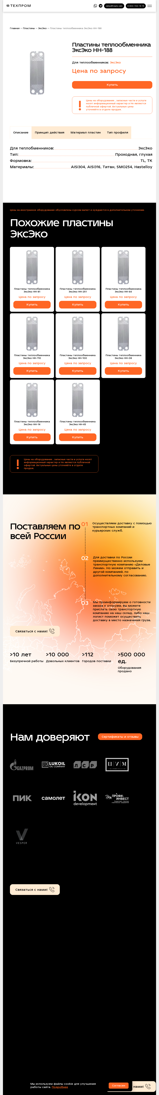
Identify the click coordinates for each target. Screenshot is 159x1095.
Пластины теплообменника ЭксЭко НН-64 (123, 290)
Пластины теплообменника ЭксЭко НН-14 (32, 423)
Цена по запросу (32, 297)
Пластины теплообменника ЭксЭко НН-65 (77, 423)
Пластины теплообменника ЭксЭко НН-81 (32, 290)
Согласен (118, 1085)
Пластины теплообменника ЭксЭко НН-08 (123, 357)
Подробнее (60, 1087)
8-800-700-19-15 (135, 6)
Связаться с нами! (34, 631)
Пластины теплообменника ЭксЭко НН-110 (32, 357)
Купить (112, 84)
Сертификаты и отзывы (120, 736)
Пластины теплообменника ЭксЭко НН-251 (77, 290)
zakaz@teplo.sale (114, 6)
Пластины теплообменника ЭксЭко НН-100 (77, 357)
